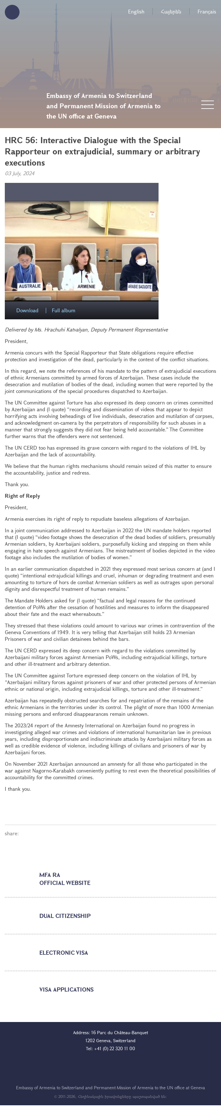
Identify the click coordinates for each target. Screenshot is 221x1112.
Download (27, 310)
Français (207, 11)
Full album (63, 310)
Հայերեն (171, 11)
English (136, 11)
